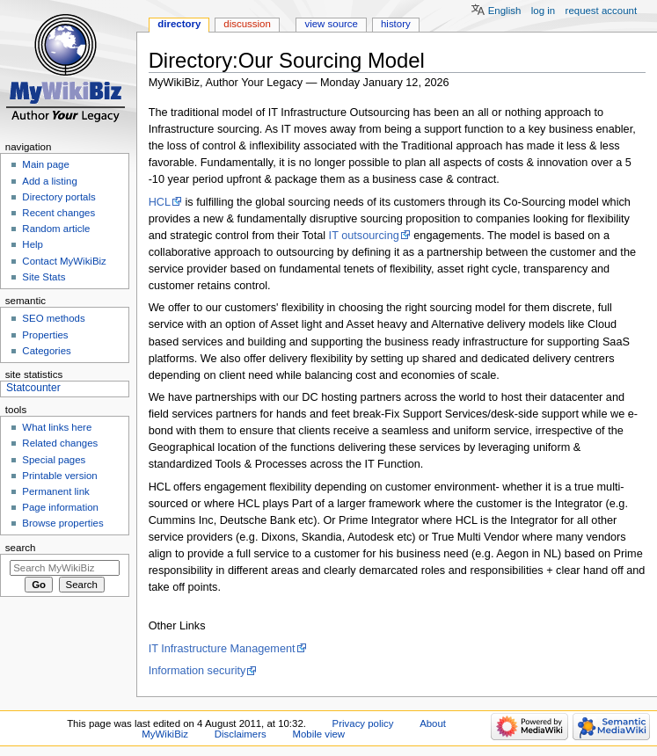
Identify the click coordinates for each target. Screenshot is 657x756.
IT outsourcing (364, 235)
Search (20, 547)
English (505, 10)
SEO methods (53, 318)
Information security (197, 671)
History (396, 23)
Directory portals (58, 197)
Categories (46, 350)
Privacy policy (363, 723)
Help (32, 244)
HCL (160, 202)
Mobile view (318, 734)
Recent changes (58, 212)
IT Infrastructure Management (222, 649)
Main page (45, 164)
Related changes (60, 443)
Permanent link (55, 491)
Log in (543, 10)
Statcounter (33, 388)
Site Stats (43, 277)
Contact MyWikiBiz (64, 261)
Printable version (59, 475)
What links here (56, 427)
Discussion (246, 23)
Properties (45, 335)
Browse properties (62, 523)
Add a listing (49, 181)
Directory (179, 23)
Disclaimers (240, 734)
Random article (56, 228)
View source (330, 23)
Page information (60, 507)
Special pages (53, 459)
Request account (602, 10)
